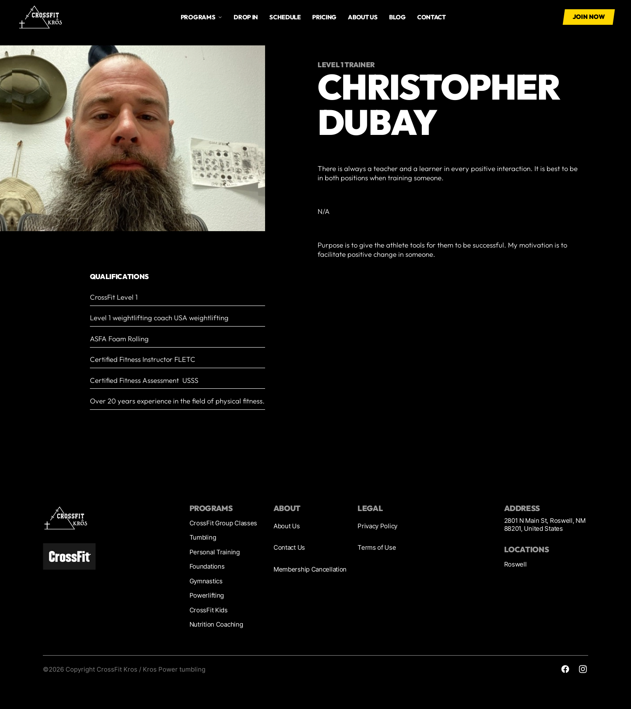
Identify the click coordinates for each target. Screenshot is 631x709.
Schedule (285, 17)
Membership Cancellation (310, 569)
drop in (246, 17)
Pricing (324, 17)
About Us (286, 526)
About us (363, 17)
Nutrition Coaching (216, 624)
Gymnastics (206, 581)
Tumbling (202, 537)
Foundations (207, 566)
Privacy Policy (377, 526)
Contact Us (289, 547)
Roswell (515, 564)
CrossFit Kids (208, 610)
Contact (431, 17)
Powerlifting (206, 595)
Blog (397, 17)
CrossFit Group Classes (223, 523)
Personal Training (214, 552)
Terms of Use (377, 547)
